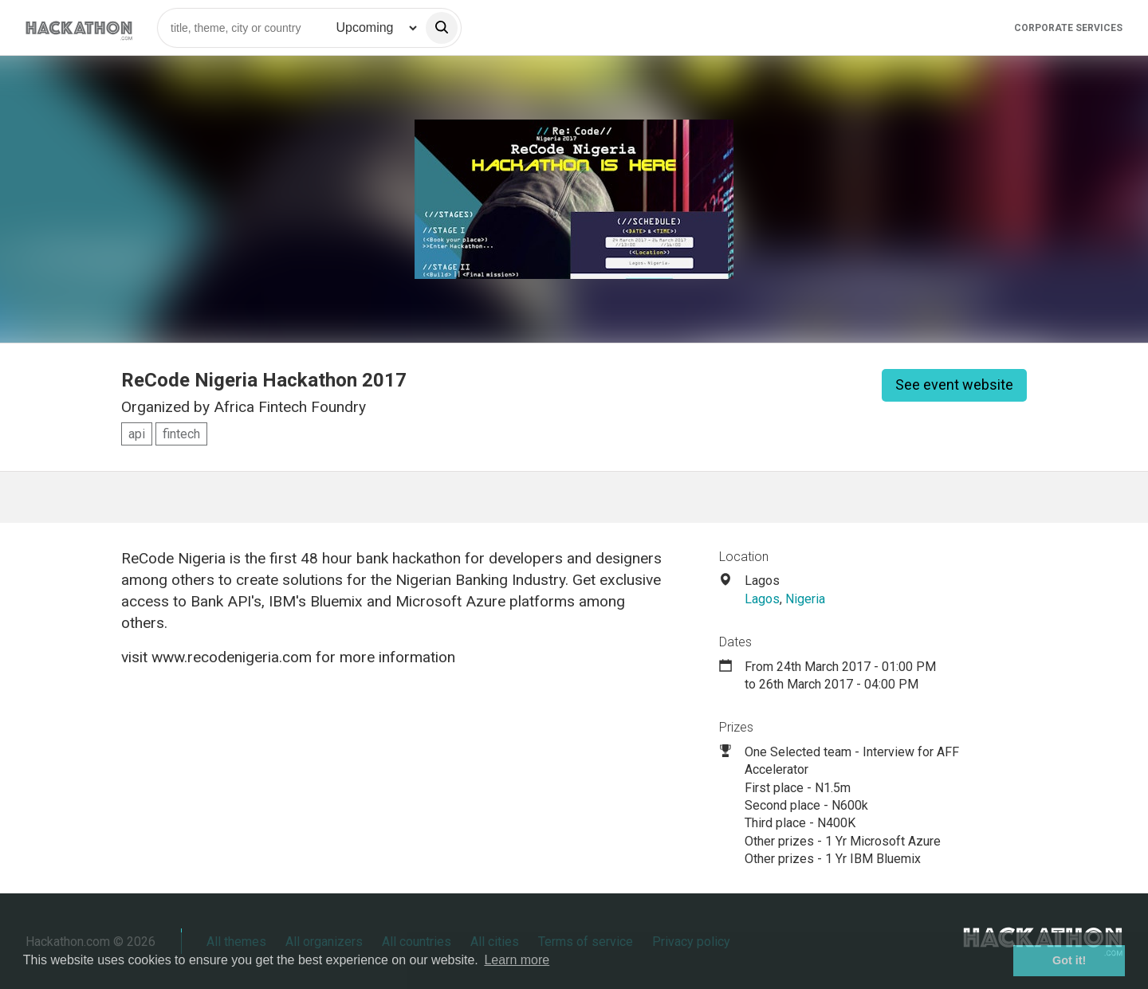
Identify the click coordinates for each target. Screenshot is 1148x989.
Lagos (762, 598)
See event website (954, 384)
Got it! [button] (1069, 960)
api (136, 434)
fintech (181, 434)
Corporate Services (1068, 27)
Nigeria (805, 598)
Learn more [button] (516, 960)
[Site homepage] (79, 27)
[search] (442, 28)
